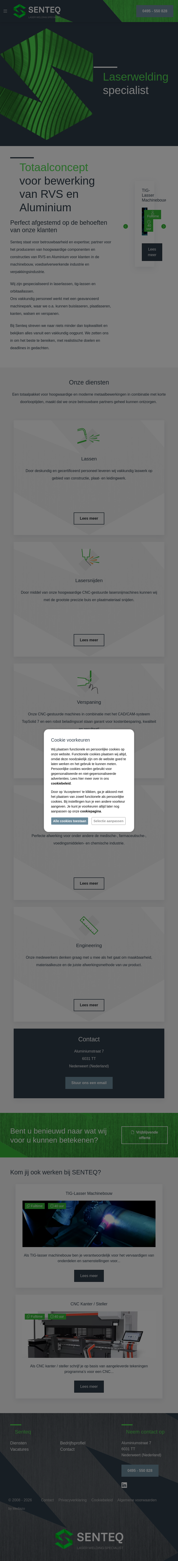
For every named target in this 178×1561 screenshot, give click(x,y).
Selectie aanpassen (109, 821)
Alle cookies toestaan (69, 821)
